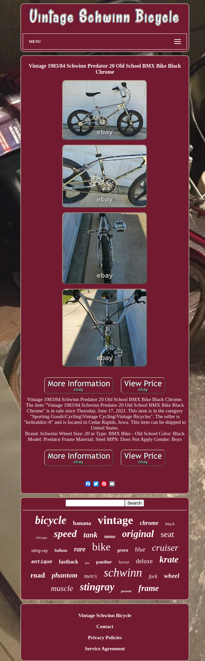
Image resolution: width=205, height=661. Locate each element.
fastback (68, 562)
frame (148, 588)
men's (90, 576)
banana (82, 523)
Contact (104, 626)
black (170, 523)
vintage (115, 520)
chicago (41, 537)
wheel (171, 575)
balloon (61, 550)
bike (101, 547)
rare (79, 549)
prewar (126, 591)
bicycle (50, 520)
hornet (124, 562)
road (37, 575)
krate (169, 559)
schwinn (123, 572)
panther (104, 562)
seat (167, 534)
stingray (97, 587)
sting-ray (39, 550)
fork (153, 576)
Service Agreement (105, 648)
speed (65, 533)
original (138, 533)
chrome (149, 523)
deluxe (144, 561)
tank (91, 535)
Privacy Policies (105, 637)
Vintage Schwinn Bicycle (105, 615)
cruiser (165, 547)
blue (140, 549)
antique (41, 562)
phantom (65, 575)
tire (87, 563)
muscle (62, 588)
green (122, 550)
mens (109, 536)
